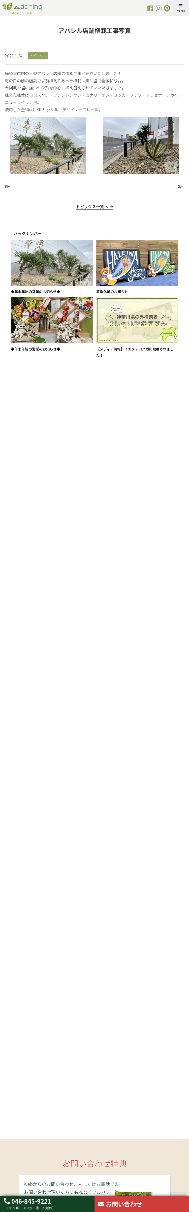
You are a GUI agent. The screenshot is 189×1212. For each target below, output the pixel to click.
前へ (8, 186)
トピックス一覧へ (92, 214)
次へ (181, 186)
